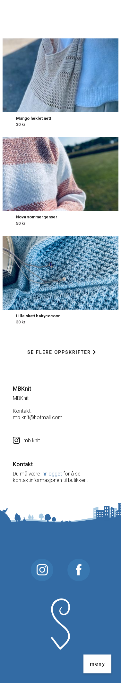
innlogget (51, 474)
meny (97, 664)
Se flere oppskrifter (61, 352)
